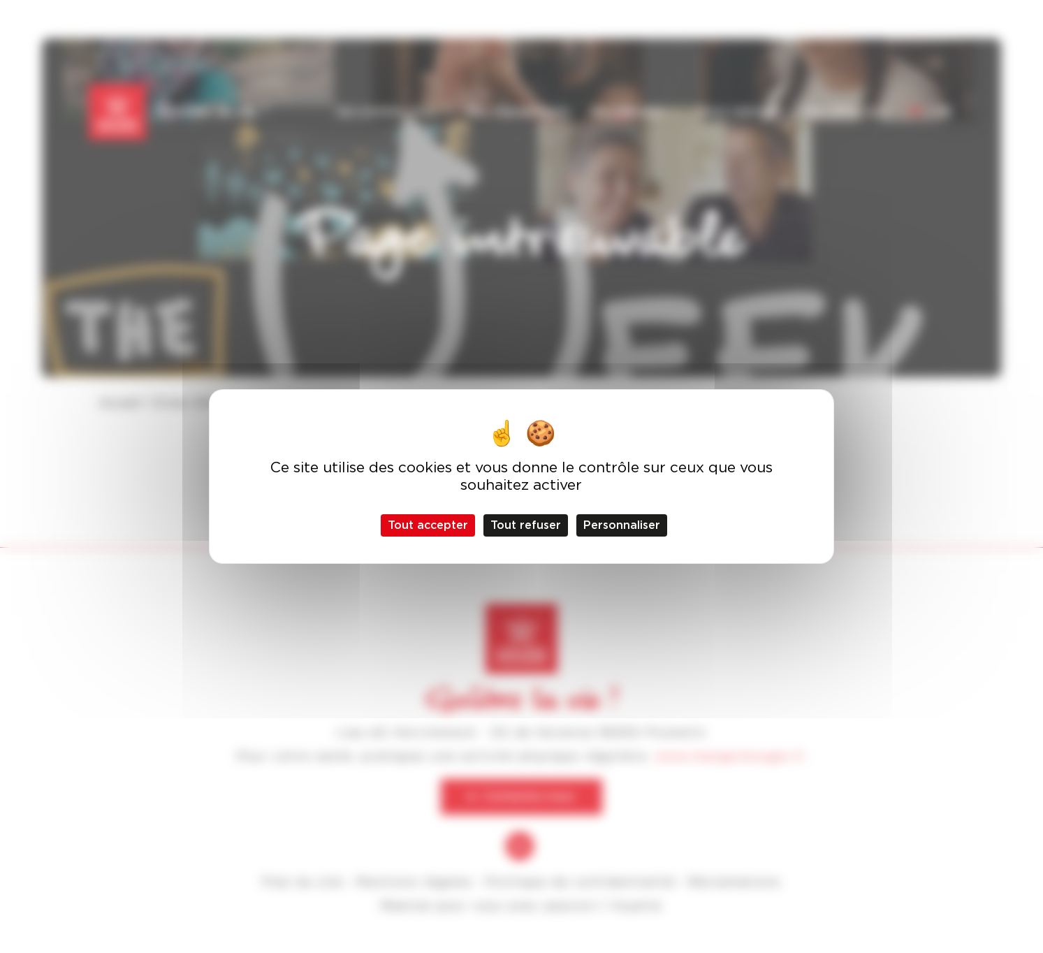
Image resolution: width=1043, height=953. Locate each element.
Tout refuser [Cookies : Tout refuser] (525, 525)
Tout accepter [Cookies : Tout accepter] (428, 525)
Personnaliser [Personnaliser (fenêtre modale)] (621, 525)
